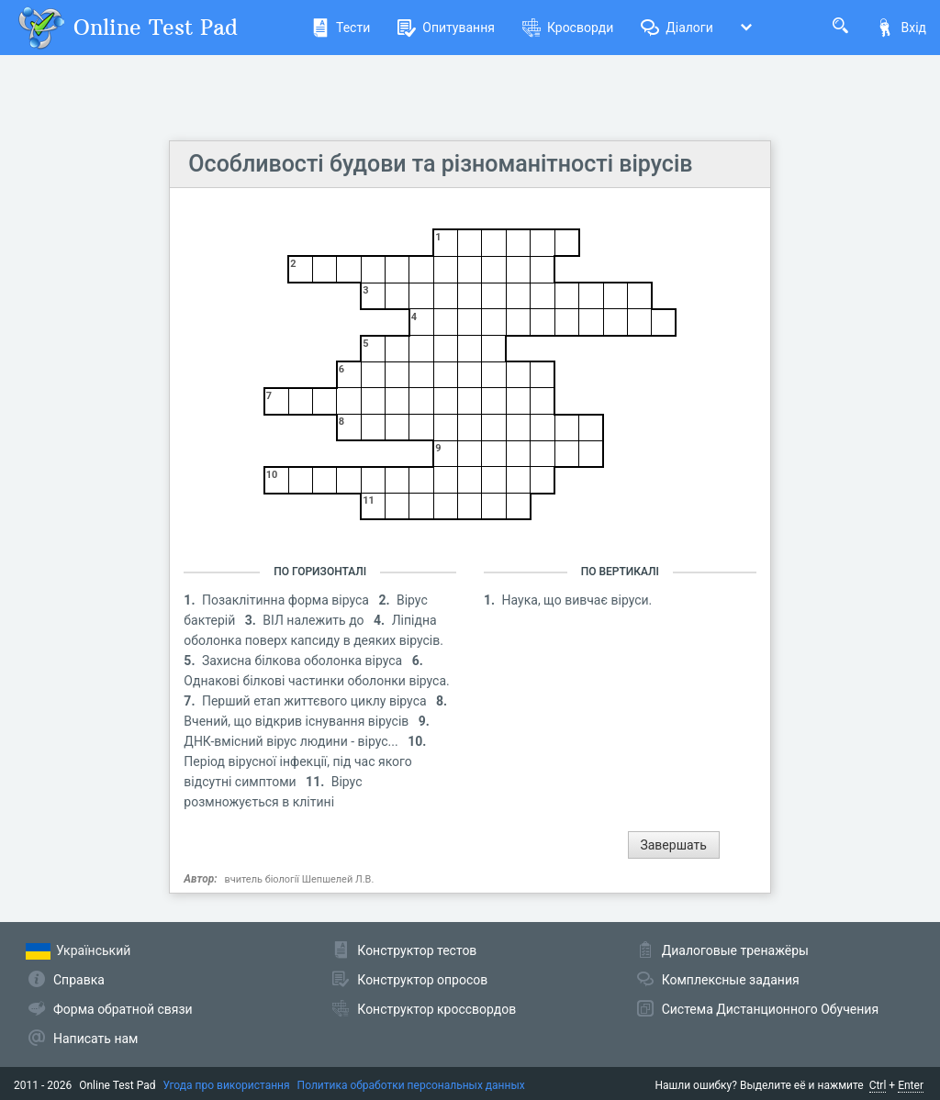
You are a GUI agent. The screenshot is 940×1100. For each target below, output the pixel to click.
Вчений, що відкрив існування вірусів (297, 721)
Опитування (446, 27)
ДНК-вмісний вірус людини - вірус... (292, 741)
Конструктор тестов (416, 950)
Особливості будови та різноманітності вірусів (440, 163)
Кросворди (567, 27)
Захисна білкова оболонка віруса (304, 660)
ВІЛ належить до (315, 620)
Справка (79, 979)
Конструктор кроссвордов (436, 1009)
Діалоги (677, 27)
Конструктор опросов (422, 979)
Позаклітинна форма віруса (287, 600)
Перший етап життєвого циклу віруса (316, 701)
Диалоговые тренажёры (735, 950)
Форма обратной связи (123, 1009)
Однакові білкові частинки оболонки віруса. (316, 680)
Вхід (901, 27)
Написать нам (95, 1038)
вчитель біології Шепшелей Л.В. (300, 879)
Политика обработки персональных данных (411, 1085)
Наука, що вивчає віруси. (577, 600)
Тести (340, 27)
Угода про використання (226, 1085)
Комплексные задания (731, 979)
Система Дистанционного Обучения (770, 1009)
